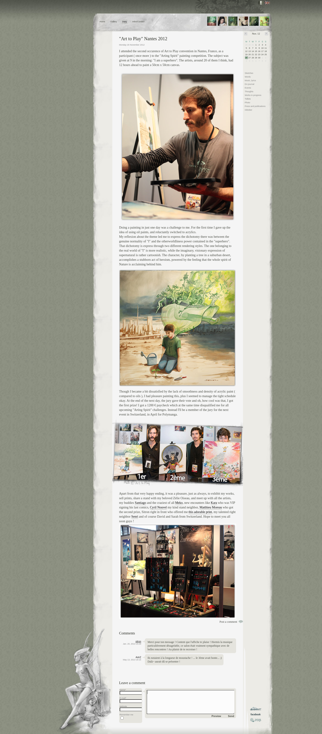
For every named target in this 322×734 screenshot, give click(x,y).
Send (231, 716)
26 (246, 58)
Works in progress (253, 95)
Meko (179, 503)
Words (248, 77)
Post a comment (228, 621)
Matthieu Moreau (211, 507)
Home (102, 21)
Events (248, 88)
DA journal (249, 84)
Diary (124, 21)
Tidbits (248, 99)
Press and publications (255, 106)
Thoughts (249, 91)
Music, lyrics (250, 80)
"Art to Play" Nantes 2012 (143, 38)
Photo (247, 102)
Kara (214, 503)
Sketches (249, 73)
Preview (216, 716)
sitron (138, 641)
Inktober (248, 110)
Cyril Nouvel (158, 507)
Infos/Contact (138, 21)
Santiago (140, 503)
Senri (134, 516)
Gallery (113, 21)
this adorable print (200, 512)
